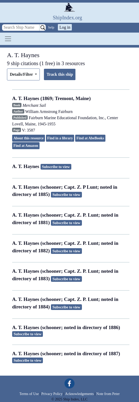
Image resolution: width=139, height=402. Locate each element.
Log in (64, 27)
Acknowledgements (79, 394)
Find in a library (60, 138)
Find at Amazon (25, 146)
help (51, 27)
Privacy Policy (52, 394)
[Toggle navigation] (8, 39)
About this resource (28, 138)
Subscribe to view (56, 167)
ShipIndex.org (67, 17)
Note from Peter (108, 394)
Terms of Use (29, 394)
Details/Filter (22, 74)
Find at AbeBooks (90, 138)
